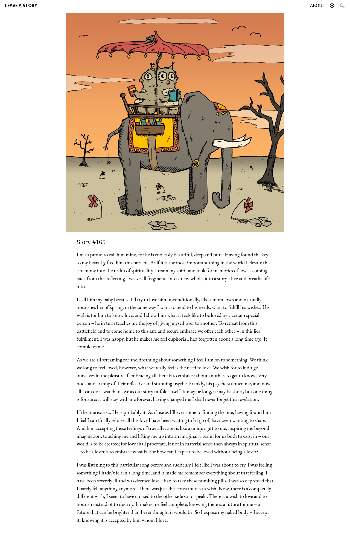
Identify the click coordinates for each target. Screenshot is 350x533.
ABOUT (317, 5)
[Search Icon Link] (342, 5)
